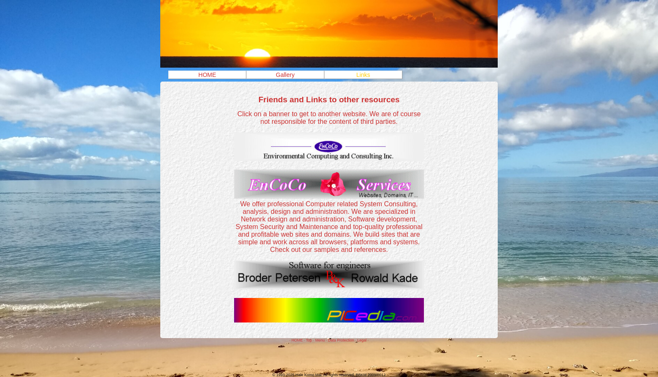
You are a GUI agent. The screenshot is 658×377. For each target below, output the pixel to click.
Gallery (285, 74)
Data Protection (341, 340)
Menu (320, 340)
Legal (362, 340)
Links (363, 74)
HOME (207, 74)
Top (309, 340)
